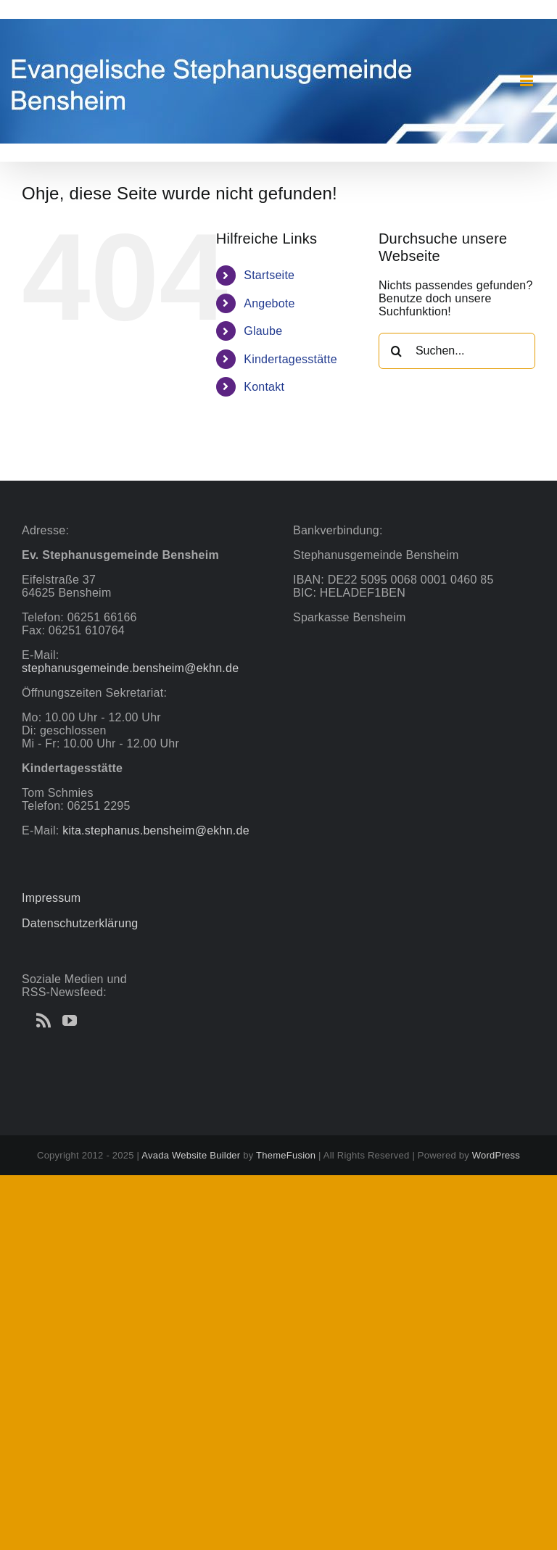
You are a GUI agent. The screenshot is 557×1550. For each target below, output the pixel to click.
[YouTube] (69, 1021)
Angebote (269, 303)
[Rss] (43, 1021)
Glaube (263, 331)
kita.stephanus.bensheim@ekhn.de (155, 830)
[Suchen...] (457, 351)
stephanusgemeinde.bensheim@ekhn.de (130, 668)
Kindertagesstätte (290, 359)
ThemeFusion (285, 1155)
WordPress (496, 1155)
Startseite (269, 275)
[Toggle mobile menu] (527, 80)
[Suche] (397, 351)
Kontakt (264, 387)
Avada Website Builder (190, 1155)
